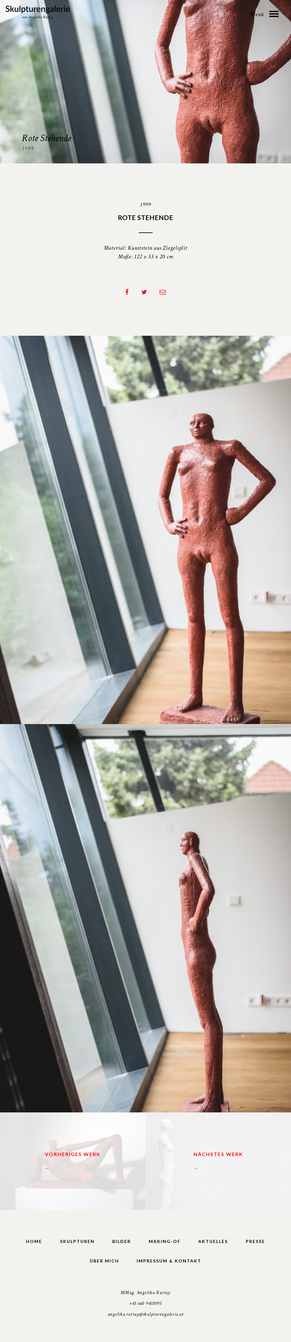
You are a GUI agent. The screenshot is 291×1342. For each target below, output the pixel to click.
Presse (255, 1241)
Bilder (121, 1241)
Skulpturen (77, 1241)
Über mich (104, 1261)
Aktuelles (213, 1241)
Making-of (165, 1241)
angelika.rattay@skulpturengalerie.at (146, 1314)
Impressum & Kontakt (169, 1261)
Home (34, 1241)
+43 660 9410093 (145, 1304)
